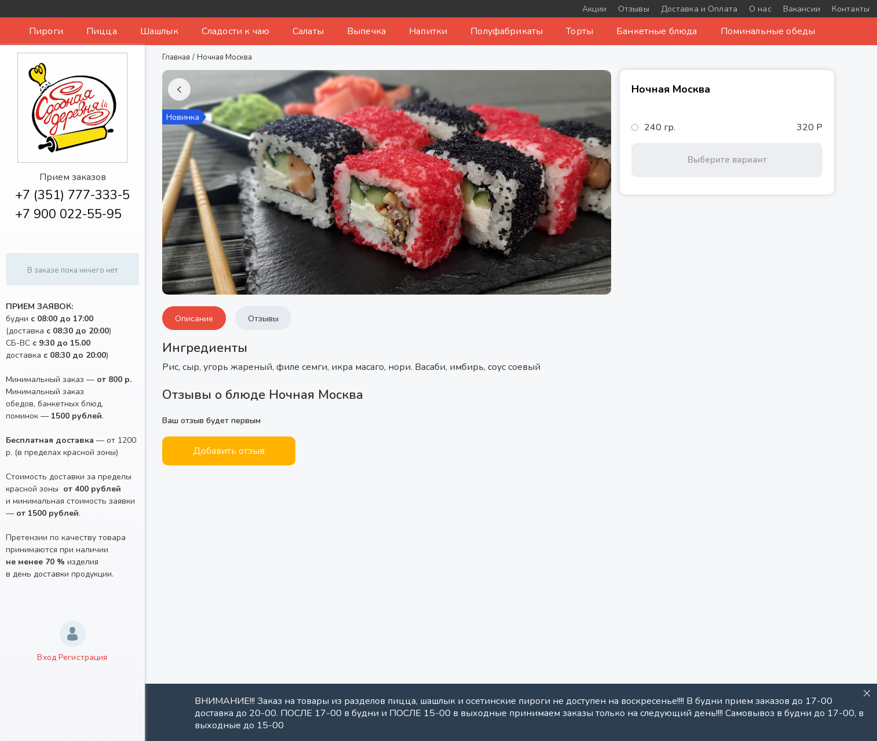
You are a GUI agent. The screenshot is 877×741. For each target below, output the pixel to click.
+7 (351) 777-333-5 (72, 195)
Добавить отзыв (229, 451)
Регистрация (83, 657)
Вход (46, 657)
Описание (194, 318)
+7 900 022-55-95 (68, 214)
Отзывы (263, 318)
